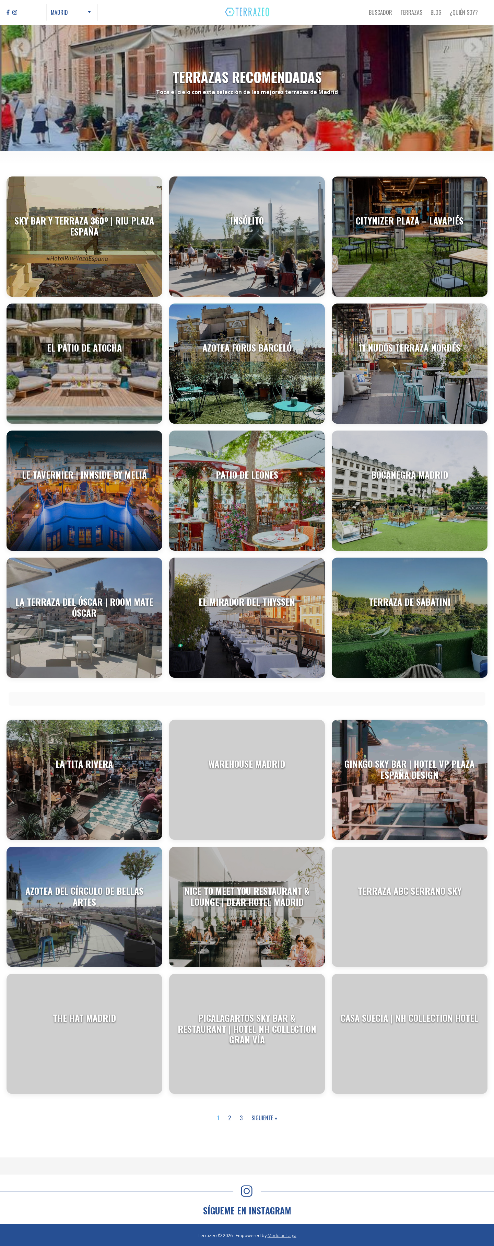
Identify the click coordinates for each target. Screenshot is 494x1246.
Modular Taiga (282, 1235)
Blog (436, 12)
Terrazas (411, 12)
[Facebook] (8, 12)
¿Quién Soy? (464, 12)
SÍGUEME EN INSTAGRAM (247, 1210)
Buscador (380, 12)
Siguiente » (264, 1118)
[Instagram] (14, 12)
